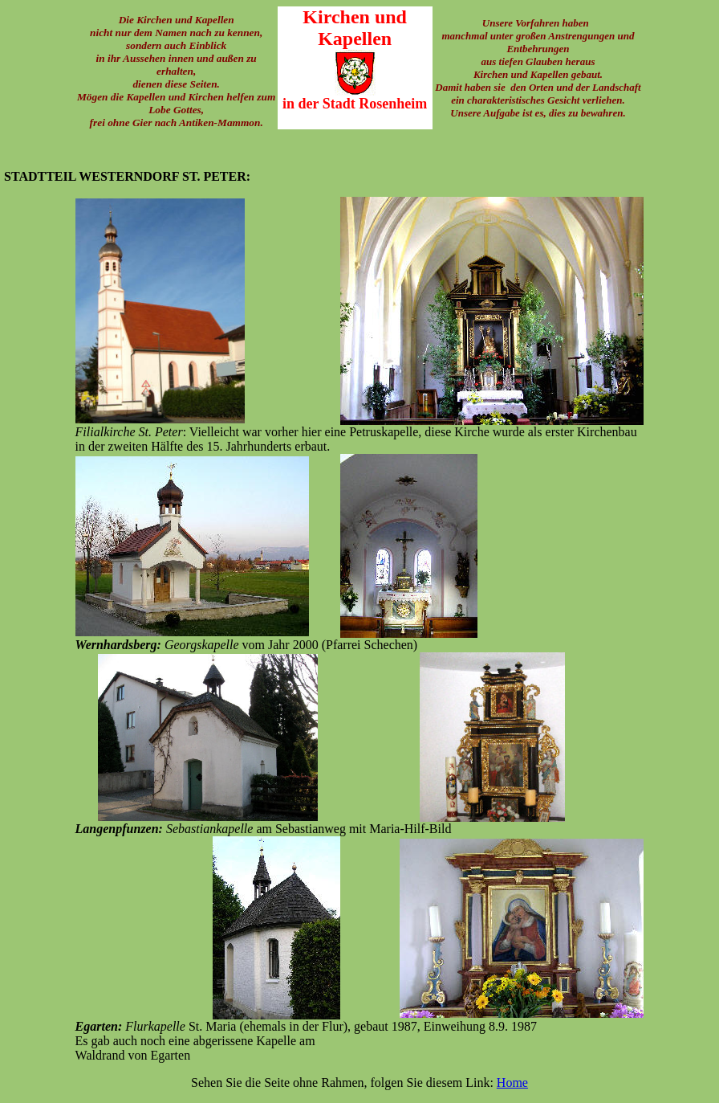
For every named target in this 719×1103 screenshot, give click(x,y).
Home (512, 1082)
